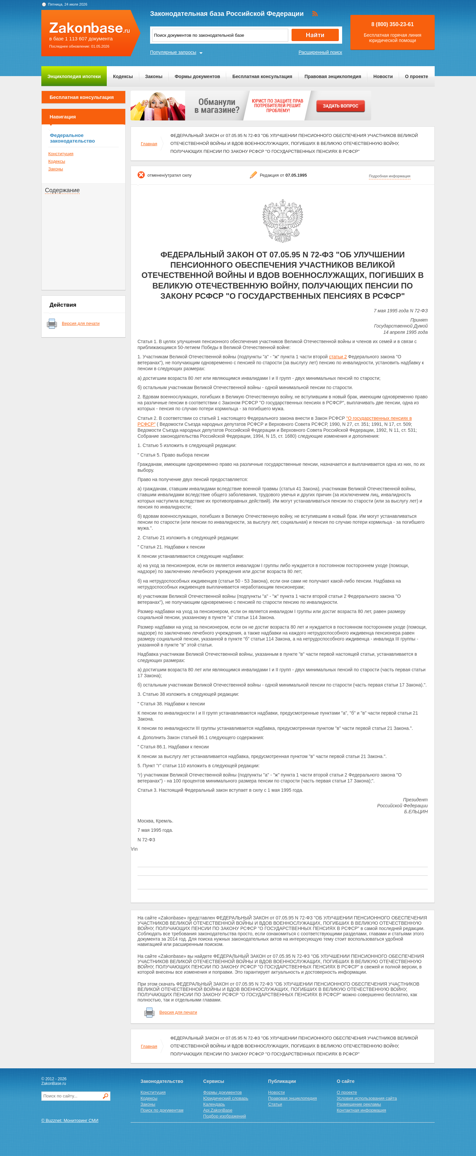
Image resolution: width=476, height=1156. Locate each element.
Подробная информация (390, 176)
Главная (149, 143)
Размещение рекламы (359, 1104)
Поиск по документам (161, 1110)
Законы (153, 76)
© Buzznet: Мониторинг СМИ (70, 1120)
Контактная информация (361, 1110)
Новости (383, 76)
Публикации (282, 1081)
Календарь (214, 1104)
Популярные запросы (173, 52)
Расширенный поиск (320, 52)
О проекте (416, 76)
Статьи (275, 1104)
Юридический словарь (225, 1098)
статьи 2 (338, 356)
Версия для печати (80, 323)
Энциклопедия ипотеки (74, 76)
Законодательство (161, 1081)
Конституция (60, 153)
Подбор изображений (224, 1116)
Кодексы (123, 76)
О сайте (346, 1081)
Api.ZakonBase (217, 1110)
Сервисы (213, 1081)
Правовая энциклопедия (332, 76)
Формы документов (197, 76)
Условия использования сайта (367, 1098)
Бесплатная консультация (262, 76)
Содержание (62, 190)
